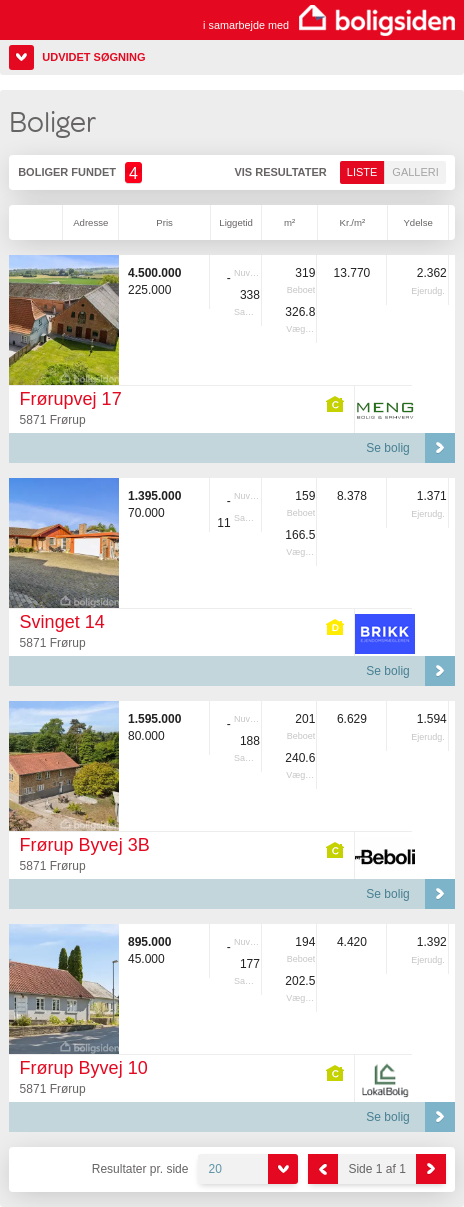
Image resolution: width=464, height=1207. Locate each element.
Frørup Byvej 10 (84, 1068)
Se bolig (387, 448)
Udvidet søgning (93, 57)
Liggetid (236, 222)
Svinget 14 (62, 622)
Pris (164, 222)
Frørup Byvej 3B (85, 845)
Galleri (415, 172)
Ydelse (417, 222)
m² (289, 222)
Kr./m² (353, 222)
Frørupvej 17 (71, 399)
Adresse (90, 222)
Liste (362, 172)
